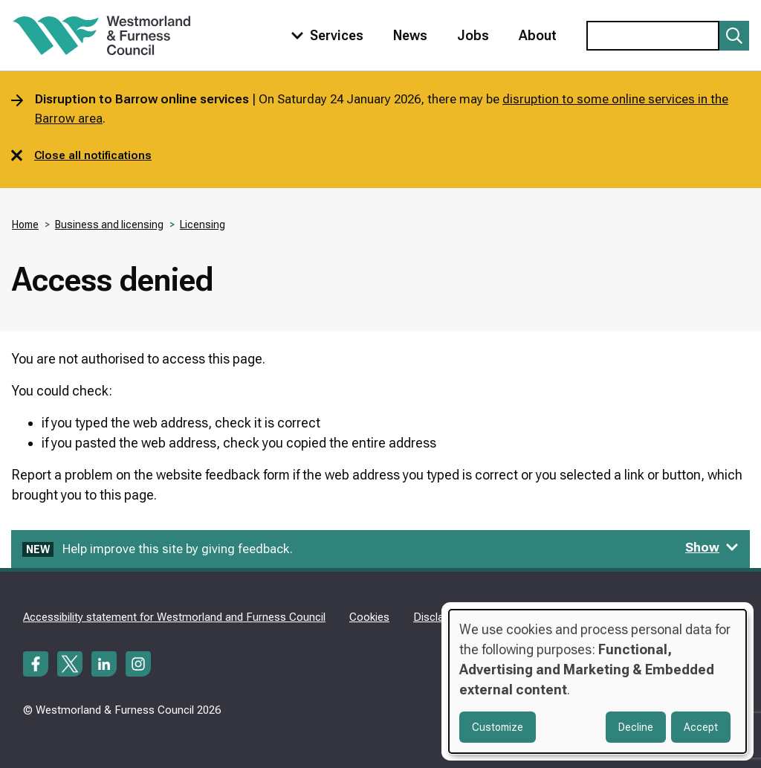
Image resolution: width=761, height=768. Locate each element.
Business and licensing (109, 224)
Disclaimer (439, 617)
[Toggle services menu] (324, 35)
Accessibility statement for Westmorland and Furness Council (174, 617)
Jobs (473, 35)
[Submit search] (734, 36)
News (410, 35)
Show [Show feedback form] (712, 547)
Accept (701, 727)
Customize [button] (497, 727)
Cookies (369, 617)
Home (25, 224)
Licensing (202, 224)
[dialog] (597, 681)
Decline (635, 727)
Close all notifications (81, 155)
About (538, 35)
